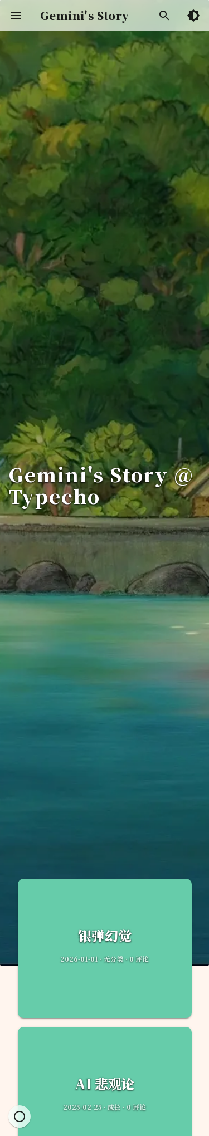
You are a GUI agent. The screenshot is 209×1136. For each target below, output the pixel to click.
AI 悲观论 (104, 1083)
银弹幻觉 (105, 935)
